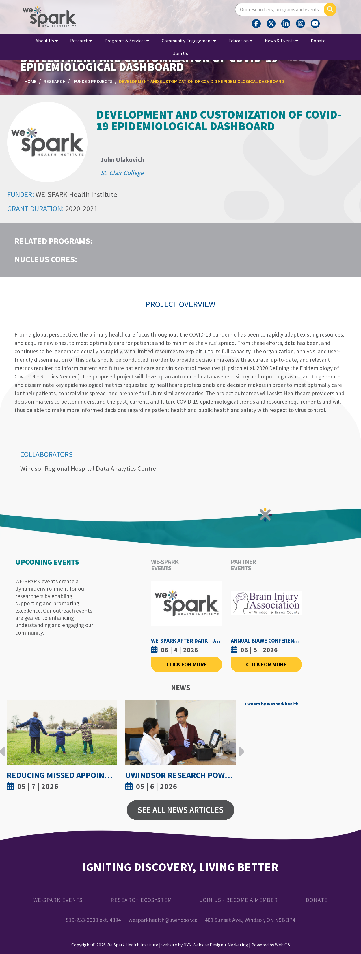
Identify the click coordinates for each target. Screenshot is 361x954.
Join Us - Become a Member (239, 899)
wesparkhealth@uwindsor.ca (163, 919)
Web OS (282, 945)
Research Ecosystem (141, 899)
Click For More (186, 664)
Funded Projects (93, 81)
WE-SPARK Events (58, 899)
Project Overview (180, 304)
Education (240, 40)
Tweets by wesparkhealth (271, 704)
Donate (318, 40)
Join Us (180, 53)
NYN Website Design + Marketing (215, 945)
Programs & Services (127, 40)
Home (31, 81)
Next (240, 747)
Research (81, 40)
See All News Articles (180, 810)
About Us (47, 40)
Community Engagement (189, 40)
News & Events (281, 40)
